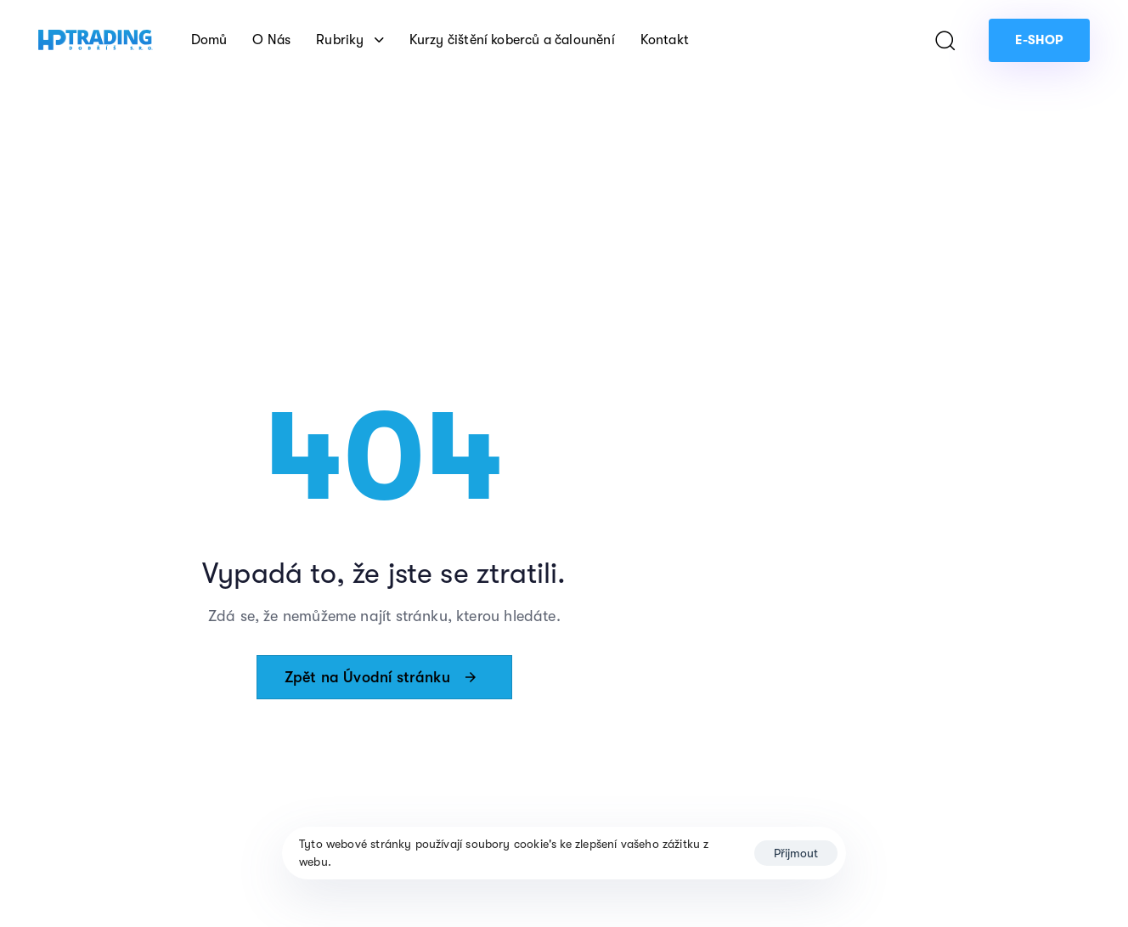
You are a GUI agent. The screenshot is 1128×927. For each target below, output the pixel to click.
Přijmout (796, 853)
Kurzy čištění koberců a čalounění (512, 40)
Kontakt (664, 40)
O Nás (271, 40)
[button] (944, 40)
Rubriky (349, 40)
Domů (209, 40)
